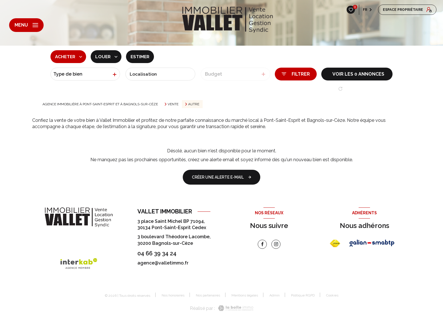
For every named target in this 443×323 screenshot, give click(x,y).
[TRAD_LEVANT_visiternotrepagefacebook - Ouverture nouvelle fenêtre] (262, 244)
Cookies (332, 295)
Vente (173, 104)
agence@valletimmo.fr (162, 263)
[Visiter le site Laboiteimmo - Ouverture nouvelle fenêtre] (234, 308)
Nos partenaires (208, 295)
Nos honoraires (173, 295)
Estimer (142, 56)
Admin (274, 295)
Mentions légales (244, 295)
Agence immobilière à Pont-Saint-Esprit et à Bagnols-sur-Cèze (100, 104)
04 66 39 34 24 (156, 253)
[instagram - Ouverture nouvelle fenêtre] (276, 244)
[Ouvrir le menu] (26, 25)
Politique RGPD (303, 295)
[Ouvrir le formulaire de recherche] (296, 74)
